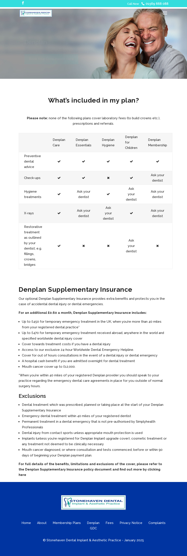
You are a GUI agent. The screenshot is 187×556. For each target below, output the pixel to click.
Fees (110, 523)
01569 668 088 (157, 4)
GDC (93, 528)
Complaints (157, 523)
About (42, 523)
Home (26, 523)
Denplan (93, 523)
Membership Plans (67, 523)
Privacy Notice (131, 523)
